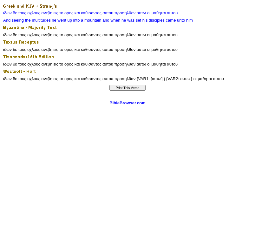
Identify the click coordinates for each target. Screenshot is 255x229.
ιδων (7, 12)
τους (22, 12)
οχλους (33, 12)
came (171, 20)
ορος (68, 12)
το (61, 12)
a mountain (91, 20)
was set (134, 20)
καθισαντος (91, 12)
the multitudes (38, 20)
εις (56, 12)
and (105, 20)
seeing (18, 20)
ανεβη (47, 12)
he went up (62, 20)
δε (15, 12)
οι (148, 12)
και (77, 12)
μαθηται (159, 12)
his (145, 20)
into (76, 20)
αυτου (107, 12)
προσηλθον (124, 12)
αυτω (141, 12)
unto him (185, 20)
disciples (157, 20)
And (6, 20)
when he (118, 20)
